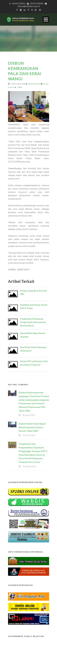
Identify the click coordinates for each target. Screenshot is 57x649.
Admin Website (34, 84)
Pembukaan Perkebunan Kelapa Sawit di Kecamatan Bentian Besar (33, 322)
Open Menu (46, 19)
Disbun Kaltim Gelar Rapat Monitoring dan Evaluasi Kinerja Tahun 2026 (32, 427)
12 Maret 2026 (29, 466)
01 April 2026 (28, 435)
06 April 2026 (28, 415)
